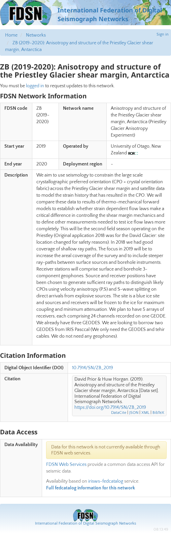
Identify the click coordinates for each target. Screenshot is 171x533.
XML (145, 412)
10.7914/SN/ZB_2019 (92, 368)
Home (11, 35)
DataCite (118, 412)
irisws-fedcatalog (105, 481)
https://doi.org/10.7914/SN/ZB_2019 (110, 407)
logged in (35, 86)
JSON (133, 412)
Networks (36, 35)
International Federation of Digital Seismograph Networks (85, 523)
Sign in (163, 34)
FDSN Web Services (66, 464)
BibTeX (158, 412)
